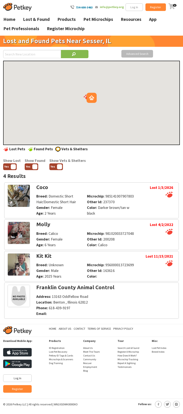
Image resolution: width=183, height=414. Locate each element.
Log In (134, 7)
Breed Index (158, 351)
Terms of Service (99, 329)
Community (89, 359)
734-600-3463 (84, 7)
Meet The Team (91, 351)
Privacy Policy (123, 329)
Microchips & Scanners (61, 359)
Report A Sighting (127, 363)
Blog (85, 370)
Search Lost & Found (128, 347)
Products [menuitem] (66, 19)
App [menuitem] (153, 19)
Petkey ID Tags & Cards (61, 355)
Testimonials (124, 366)
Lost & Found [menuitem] (36, 19)
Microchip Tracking (128, 359)
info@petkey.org (112, 7)
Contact (79, 329)
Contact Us (89, 355)
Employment (90, 366)
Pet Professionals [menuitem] (21, 28)
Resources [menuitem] (131, 19)
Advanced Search (137, 54)
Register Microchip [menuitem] (66, 28)
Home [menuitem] (9, 19)
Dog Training (56, 363)
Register (155, 7)
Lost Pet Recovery (58, 351)
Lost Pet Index (159, 347)
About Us (65, 329)
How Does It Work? (127, 355)
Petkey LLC (20, 404)
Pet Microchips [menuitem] (98, 19)
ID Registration (57, 347)
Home (52, 329)
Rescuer (87, 363)
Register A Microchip (128, 351)
